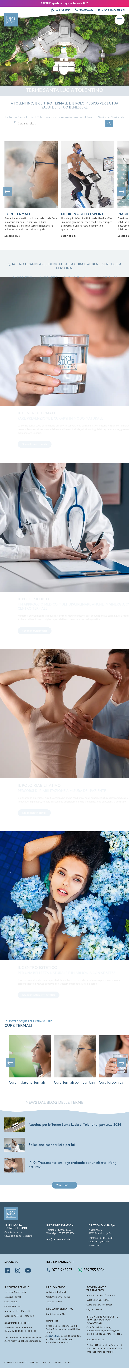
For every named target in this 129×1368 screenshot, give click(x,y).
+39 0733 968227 (64, 1230)
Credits (69, 1362)
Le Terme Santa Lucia (15, 1292)
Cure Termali (10, 1301)
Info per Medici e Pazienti (17, 1311)
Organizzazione (94, 1309)
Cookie (57, 1362)
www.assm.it (95, 1245)
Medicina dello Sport (56, 1292)
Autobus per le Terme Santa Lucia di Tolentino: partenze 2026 (75, 1125)
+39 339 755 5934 (66, 1233)
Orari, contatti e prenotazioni (19, 1316)
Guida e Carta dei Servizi (98, 1300)
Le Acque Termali (13, 1297)
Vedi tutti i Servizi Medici (58, 1297)
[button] (60, 10)
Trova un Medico (54, 1301)
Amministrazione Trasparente (101, 1295)
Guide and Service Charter (99, 1304)
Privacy (46, 1362)
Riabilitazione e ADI (55, 1314)
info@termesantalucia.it (59, 1239)
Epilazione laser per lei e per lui (52, 1145)
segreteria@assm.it (99, 1241)
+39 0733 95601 (106, 1238)
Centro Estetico (12, 1306)
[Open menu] (120, 20)
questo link (53, 1336)
